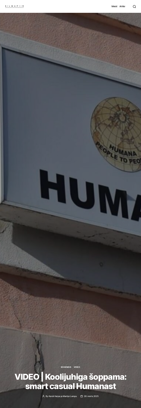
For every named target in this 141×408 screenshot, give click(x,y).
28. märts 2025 (91, 396)
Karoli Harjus (54, 396)
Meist (114, 6)
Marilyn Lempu (70, 396)
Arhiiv (122, 6)
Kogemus (66, 367)
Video (77, 367)
